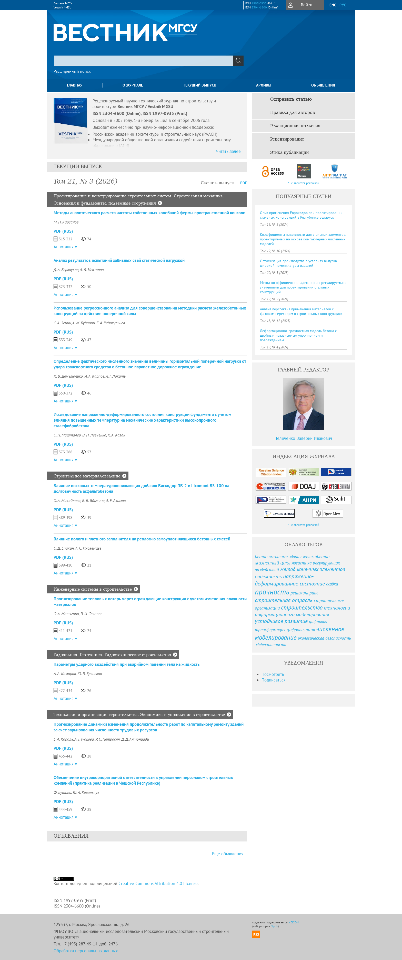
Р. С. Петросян (107, 739)
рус (342, 5)
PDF (243, 182)
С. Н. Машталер (67, 435)
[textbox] (143, 61)
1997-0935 (259, 3)
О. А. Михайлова (67, 500)
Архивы (263, 85)
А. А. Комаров (65, 673)
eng (332, 5)
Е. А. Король (63, 739)
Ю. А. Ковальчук (86, 792)
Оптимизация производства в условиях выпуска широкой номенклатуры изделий (298, 263)
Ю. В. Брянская (89, 673)
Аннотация (64, 247)
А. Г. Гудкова (84, 739)
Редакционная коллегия (295, 126)
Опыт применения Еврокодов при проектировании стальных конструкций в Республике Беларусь (301, 215)
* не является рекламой (303, 183)
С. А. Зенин (62, 322)
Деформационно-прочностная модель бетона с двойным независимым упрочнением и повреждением (298, 335)
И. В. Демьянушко (68, 376)
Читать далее (228, 151)
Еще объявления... (229, 854)
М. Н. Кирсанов (66, 222)
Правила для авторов (292, 112)
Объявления (323, 85)
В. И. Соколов (91, 613)
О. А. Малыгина (66, 613)
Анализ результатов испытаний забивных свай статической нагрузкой (119, 260)
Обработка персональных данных (86, 951)
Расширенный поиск (72, 71)
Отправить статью (291, 99)
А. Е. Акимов (116, 500)
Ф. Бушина (62, 792)
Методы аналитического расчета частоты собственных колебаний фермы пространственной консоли (149, 213)
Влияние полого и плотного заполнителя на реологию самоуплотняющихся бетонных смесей (142, 539)
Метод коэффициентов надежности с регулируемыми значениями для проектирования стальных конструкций (303, 287)
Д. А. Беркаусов (66, 269)
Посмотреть (273, 674)
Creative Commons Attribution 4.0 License (158, 883)
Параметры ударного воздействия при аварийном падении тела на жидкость (126, 664)
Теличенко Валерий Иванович (303, 438)
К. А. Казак (116, 435)
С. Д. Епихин (64, 548)
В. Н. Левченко (94, 435)
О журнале (133, 85)
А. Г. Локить (116, 376)
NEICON (293, 922)
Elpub (274, 926)
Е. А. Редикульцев (110, 322)
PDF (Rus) (63, 231)
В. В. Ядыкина (93, 500)
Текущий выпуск (199, 85)
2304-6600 (259, 7)
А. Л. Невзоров (92, 269)
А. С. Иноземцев (88, 548)
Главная (75, 85)
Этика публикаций (289, 152)
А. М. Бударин (83, 322)
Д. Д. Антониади (135, 739)
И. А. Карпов (94, 376)
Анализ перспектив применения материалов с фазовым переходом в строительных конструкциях (301, 311)
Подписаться (274, 680)
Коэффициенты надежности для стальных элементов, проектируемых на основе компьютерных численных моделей (303, 239)
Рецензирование (287, 139)
